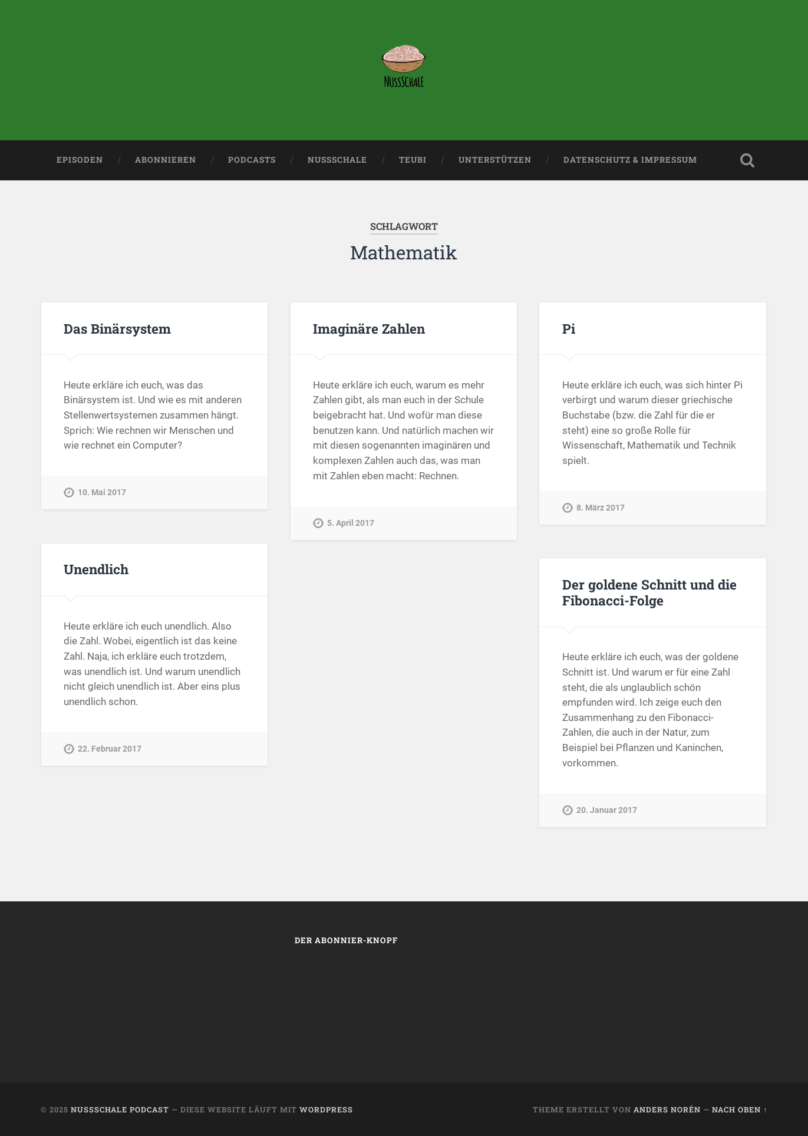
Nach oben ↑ (739, 1109)
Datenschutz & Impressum (630, 159)
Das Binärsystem (117, 328)
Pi (568, 328)
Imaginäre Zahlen (369, 328)
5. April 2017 (350, 523)
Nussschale (337, 159)
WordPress (326, 1109)
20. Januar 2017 (606, 810)
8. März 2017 (600, 508)
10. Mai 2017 (102, 493)
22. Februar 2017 (109, 749)
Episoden (80, 159)
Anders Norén (667, 1109)
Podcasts (252, 159)
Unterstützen (495, 159)
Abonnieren (165, 159)
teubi (413, 159)
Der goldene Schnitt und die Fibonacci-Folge (649, 592)
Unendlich (96, 569)
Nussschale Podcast (120, 1109)
